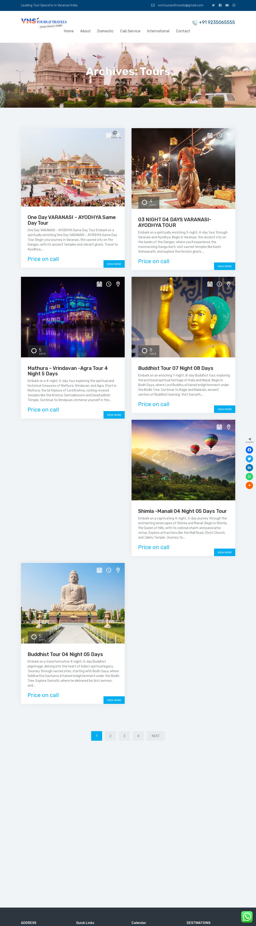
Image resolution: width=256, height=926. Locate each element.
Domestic (105, 31)
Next (156, 736)
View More (114, 264)
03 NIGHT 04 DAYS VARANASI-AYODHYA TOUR (174, 222)
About (85, 31)
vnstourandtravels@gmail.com (177, 5)
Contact (183, 31)
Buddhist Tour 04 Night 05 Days (65, 654)
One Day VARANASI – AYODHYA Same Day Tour (72, 220)
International (158, 31)
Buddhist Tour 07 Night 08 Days (175, 368)
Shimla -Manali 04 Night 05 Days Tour (182, 511)
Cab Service (130, 31)
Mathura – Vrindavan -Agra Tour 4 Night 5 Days (68, 371)
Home (69, 31)
